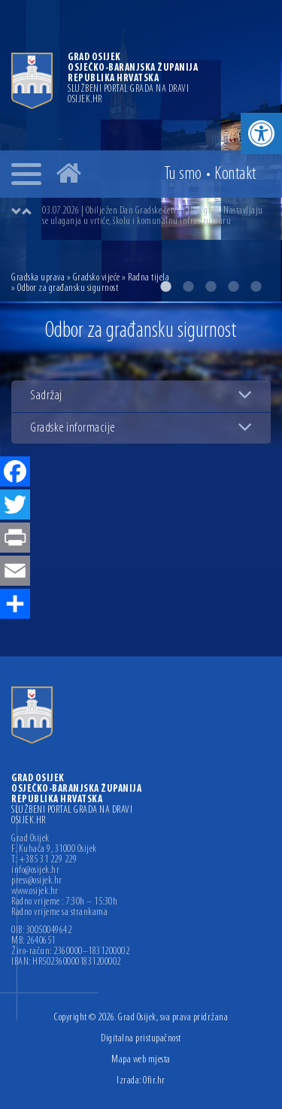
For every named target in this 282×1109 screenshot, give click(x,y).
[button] (261, 133)
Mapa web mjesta (141, 1059)
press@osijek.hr (36, 881)
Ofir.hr (154, 1080)
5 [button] (255, 286)
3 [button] (210, 286)
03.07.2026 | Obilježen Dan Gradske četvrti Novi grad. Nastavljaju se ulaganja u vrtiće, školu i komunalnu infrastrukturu (152, 216)
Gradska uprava (38, 277)
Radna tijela (148, 277)
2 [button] (188, 286)
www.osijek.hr (35, 891)
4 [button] (233, 286)
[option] (156, 216)
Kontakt (235, 174)
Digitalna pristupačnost (141, 1038)
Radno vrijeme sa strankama (59, 913)
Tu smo (183, 174)
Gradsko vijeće (96, 277)
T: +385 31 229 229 (44, 860)
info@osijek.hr (35, 870)
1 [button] (165, 286)
